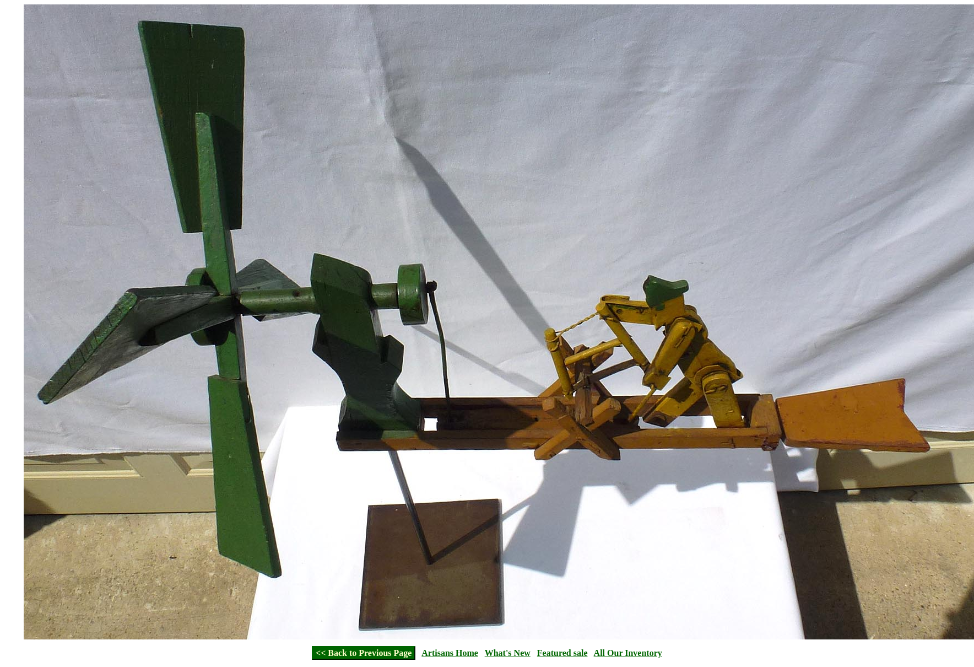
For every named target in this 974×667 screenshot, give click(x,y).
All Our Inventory (628, 653)
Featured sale (562, 653)
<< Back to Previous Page (364, 653)
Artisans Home (449, 653)
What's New (508, 653)
